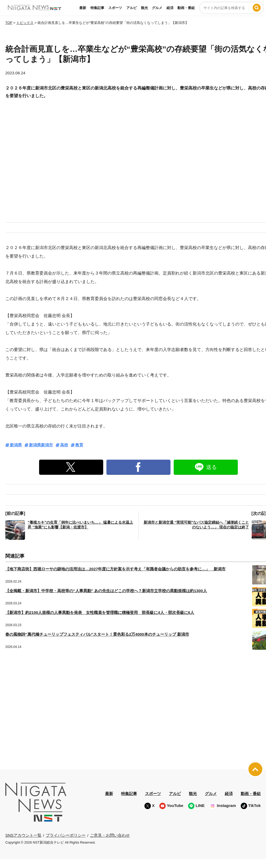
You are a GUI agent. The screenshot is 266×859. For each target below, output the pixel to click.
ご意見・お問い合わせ (110, 835)
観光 (144, 8)
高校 (64, 445)
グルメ (157, 8)
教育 (79, 445)
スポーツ (115, 8)
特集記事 (97, 8)
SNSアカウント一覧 (23, 835)
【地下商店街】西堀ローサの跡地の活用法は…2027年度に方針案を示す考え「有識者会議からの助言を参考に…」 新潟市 (115, 569)
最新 (82, 8)
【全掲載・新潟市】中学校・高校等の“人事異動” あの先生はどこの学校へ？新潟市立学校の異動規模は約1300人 (106, 590)
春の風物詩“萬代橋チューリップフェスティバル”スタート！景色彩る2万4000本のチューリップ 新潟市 (97, 634)
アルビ (131, 8)
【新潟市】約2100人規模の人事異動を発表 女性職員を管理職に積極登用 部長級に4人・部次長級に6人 (99, 612)
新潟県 (16, 445)
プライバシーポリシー (66, 835)
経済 (170, 8)
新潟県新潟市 (41, 445)
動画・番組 (186, 8)
